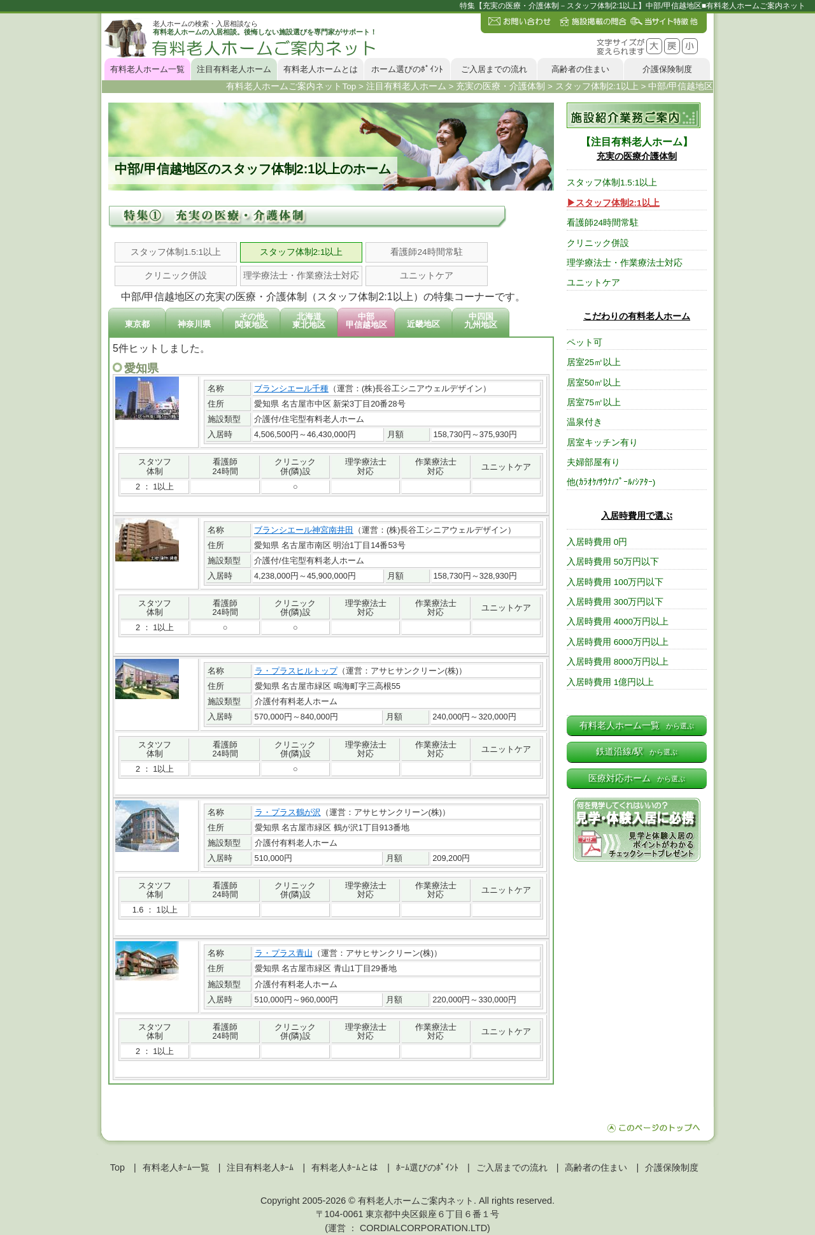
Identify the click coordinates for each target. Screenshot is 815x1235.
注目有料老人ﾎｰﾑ (260, 1167)
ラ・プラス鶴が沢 (288, 812)
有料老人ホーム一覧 (147, 69)
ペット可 (584, 342)
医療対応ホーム (636, 778)
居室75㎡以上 (594, 402)
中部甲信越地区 (366, 320)
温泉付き (584, 422)
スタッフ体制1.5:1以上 (176, 252)
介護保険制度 (667, 69)
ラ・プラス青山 (284, 953)
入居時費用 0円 (597, 542)
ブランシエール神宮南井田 (303, 530)
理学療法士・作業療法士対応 (301, 275)
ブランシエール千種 (291, 388)
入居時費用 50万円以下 (613, 562)
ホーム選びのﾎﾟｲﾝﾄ (407, 69)
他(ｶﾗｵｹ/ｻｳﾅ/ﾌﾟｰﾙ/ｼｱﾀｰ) (611, 482)
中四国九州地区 (480, 320)
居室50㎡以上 (594, 382)
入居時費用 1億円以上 (610, 682)
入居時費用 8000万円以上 (618, 662)
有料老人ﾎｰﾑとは (344, 1167)
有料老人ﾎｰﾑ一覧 (176, 1167)
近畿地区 (423, 324)
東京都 (137, 324)
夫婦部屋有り (593, 462)
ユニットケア (426, 275)
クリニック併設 (176, 275)
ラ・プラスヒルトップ (296, 670)
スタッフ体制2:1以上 (301, 252)
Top (117, 1167)
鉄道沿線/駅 (636, 751)
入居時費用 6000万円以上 (618, 642)
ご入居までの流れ (494, 69)
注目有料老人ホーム (234, 69)
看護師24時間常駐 (426, 252)
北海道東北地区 (308, 320)
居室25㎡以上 (594, 362)
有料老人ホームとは (320, 69)
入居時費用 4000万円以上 (618, 621)
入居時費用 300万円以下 (615, 602)
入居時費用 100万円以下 (615, 582)
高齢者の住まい (580, 69)
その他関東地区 (251, 320)
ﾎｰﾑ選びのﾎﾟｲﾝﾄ (427, 1167)
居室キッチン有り (602, 442)
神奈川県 (194, 324)
